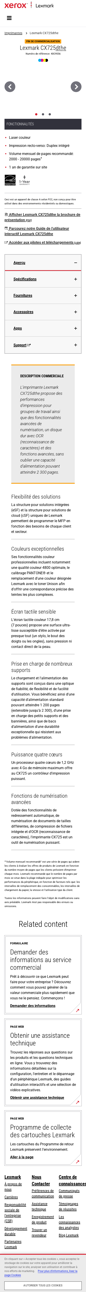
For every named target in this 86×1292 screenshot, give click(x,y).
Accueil (58, 6)
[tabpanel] (43, 608)
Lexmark (13, 1177)
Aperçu (19, 263)
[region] (43, 1273)
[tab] (36, 114)
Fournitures (23, 295)
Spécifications (25, 279)
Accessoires (23, 312)
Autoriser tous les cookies (42, 1285)
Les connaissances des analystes (69, 1222)
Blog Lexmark (69, 1235)
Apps (18, 328)
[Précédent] (10, 86)
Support (22, 345)
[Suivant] (76, 86)
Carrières (11, 1197)
